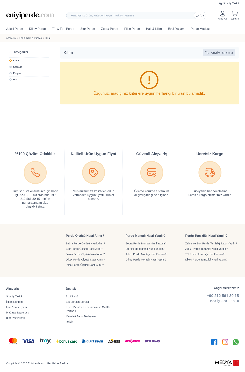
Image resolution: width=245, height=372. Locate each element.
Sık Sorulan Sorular (77, 301)
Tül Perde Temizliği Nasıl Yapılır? (205, 254)
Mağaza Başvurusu (17, 312)
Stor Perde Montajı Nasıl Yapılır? (145, 248)
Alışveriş (12, 288)
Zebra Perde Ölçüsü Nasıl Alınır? (85, 243)
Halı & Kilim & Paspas (30, 38)
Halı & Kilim (154, 28)
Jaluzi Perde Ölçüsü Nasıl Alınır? (85, 254)
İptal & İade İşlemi (16, 307)
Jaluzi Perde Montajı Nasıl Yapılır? (146, 254)
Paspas (17, 73)
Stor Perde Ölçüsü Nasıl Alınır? (84, 248)
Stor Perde (87, 28)
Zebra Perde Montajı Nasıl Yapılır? (146, 243)
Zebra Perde (109, 28)
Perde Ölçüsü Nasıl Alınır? (85, 235)
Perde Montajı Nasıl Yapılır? (146, 235)
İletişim (70, 321)
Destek (71, 288)
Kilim (47, 38)
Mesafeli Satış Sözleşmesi (81, 316)
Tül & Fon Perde (63, 28)
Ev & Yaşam (176, 28)
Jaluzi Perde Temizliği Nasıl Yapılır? (206, 248)
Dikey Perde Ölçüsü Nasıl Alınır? (85, 259)
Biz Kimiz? (72, 296)
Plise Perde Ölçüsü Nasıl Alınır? (85, 264)
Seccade (17, 67)
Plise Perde (132, 28)
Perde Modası (200, 28)
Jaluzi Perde (14, 28)
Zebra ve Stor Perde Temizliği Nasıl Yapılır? (211, 243)
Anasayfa (11, 38)
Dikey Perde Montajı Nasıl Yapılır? (146, 259)
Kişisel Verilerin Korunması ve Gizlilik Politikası (88, 309)
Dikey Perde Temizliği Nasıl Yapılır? (206, 259)
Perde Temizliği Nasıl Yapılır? (206, 235)
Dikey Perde (37, 28)
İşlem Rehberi (14, 301)
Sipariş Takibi (14, 296)
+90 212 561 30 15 (223, 296)
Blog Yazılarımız (15, 317)
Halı (15, 79)
